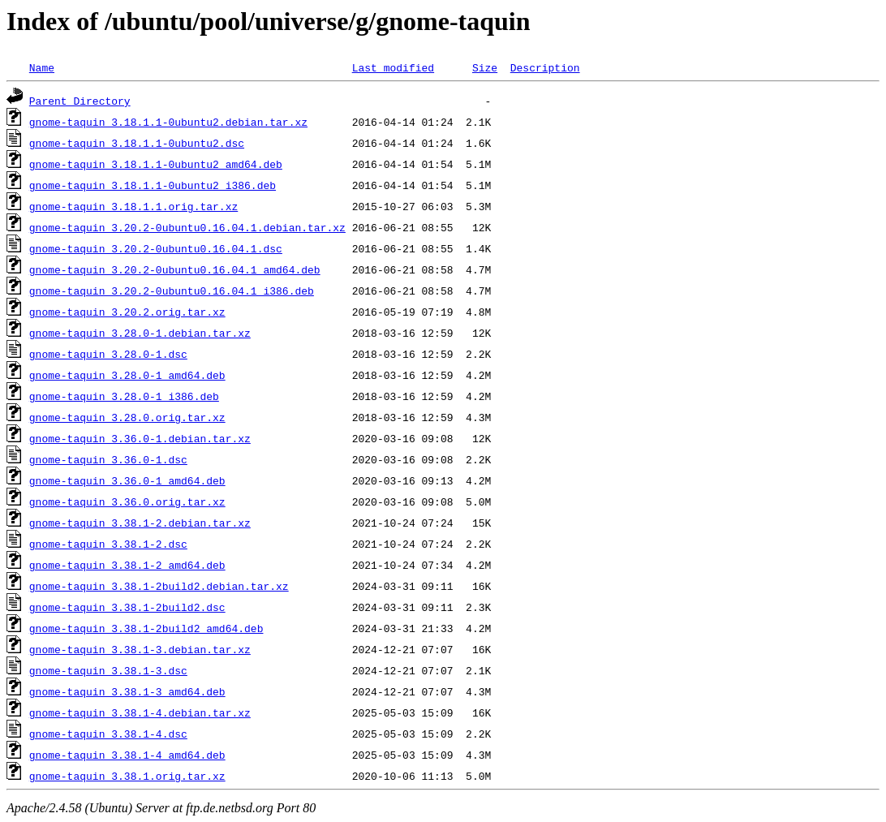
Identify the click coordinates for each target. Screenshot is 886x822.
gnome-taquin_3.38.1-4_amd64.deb (127, 754)
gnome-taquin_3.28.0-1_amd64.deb (127, 375)
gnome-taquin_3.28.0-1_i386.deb (124, 396)
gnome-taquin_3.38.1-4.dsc (108, 733)
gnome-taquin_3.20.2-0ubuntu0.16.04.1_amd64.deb (174, 269)
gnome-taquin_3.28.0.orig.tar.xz (127, 417)
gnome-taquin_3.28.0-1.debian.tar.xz (140, 332)
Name (41, 67)
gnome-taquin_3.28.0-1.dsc (108, 353)
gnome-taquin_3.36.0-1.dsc (108, 459)
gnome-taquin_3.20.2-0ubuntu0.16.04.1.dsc (155, 248)
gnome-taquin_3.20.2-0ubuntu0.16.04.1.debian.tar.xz (187, 227)
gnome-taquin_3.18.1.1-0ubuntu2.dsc (136, 143)
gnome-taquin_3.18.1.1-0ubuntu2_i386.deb (152, 185)
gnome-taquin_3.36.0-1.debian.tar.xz (140, 438)
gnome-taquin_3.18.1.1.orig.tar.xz (133, 206)
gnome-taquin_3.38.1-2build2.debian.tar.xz (159, 586)
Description (545, 67)
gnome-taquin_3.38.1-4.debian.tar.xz (140, 712)
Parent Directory (80, 100)
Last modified (393, 67)
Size (484, 67)
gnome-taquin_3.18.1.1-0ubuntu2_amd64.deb (155, 164)
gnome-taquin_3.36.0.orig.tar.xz (127, 501)
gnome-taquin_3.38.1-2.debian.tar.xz (140, 522)
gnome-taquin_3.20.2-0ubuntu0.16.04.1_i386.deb (171, 290)
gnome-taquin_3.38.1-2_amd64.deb (127, 564)
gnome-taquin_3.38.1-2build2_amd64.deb (146, 628)
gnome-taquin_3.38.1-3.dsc (108, 670)
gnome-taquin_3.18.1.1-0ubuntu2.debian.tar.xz (168, 121)
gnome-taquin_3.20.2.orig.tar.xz (127, 311)
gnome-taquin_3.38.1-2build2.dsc (127, 607)
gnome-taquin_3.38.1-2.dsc (108, 543)
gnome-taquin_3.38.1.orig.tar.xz (127, 775)
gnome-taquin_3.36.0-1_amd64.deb (127, 480)
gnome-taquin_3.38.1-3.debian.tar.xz (140, 649)
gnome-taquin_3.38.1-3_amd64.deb (127, 691)
